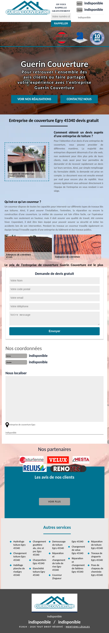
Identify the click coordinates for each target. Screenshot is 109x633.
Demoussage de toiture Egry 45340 (58, 545)
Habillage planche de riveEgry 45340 (19, 570)
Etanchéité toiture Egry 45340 (39, 572)
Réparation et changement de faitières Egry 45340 (78, 565)
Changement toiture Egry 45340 (20, 556)
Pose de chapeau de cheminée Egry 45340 (97, 570)
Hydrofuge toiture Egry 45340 (19, 545)
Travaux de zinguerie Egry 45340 (97, 556)
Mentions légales (78, 626)
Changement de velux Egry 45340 (78, 550)
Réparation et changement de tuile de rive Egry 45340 (58, 561)
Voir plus (54, 501)
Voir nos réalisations (34, 99)
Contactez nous (79, 99)
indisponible (93, 3)
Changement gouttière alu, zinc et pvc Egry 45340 (39, 548)
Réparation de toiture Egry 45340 (97, 545)
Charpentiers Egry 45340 (39, 561)
